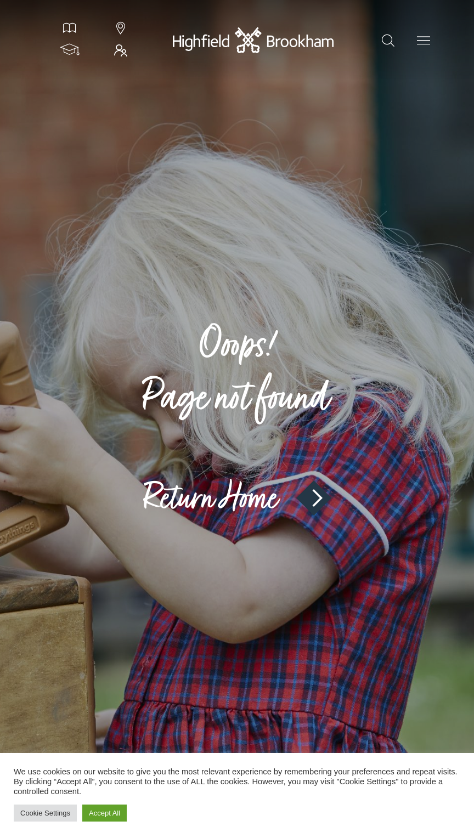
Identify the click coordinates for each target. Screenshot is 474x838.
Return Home (237, 498)
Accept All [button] (104, 813)
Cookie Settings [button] (45, 813)
